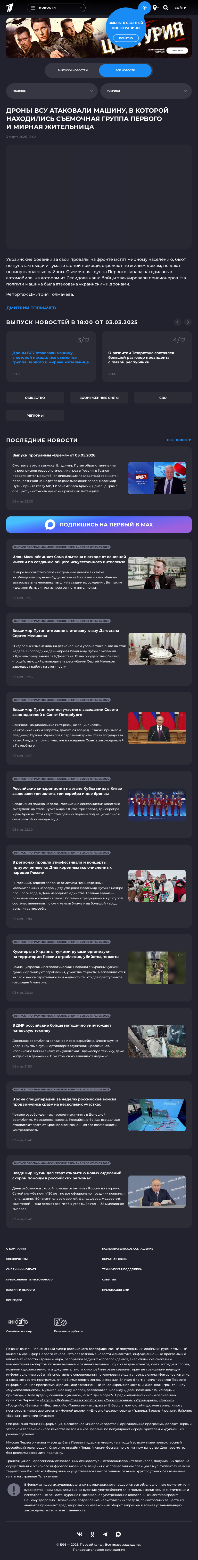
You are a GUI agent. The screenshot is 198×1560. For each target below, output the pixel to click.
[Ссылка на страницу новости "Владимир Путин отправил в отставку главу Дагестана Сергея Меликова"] (99, 649)
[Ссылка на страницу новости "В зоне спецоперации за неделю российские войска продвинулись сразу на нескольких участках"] (99, 1115)
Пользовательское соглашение (127, 1248)
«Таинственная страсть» (87, 1405)
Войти (181, 8)
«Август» (47, 1400)
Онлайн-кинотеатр (21, 1269)
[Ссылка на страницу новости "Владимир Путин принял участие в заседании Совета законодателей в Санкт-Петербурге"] (99, 728)
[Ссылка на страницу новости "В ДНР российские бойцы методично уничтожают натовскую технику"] (99, 1041)
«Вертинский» (54, 1405)
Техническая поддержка (122, 1269)
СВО (163, 398)
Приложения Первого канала (29, 1279)
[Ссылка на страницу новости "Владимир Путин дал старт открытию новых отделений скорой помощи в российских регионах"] (99, 1191)
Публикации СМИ (115, 1290)
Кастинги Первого (20, 1290)
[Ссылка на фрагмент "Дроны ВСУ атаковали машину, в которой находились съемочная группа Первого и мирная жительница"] (51, 356)
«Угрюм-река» (145, 1400)
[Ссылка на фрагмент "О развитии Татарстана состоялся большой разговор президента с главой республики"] (147, 356)
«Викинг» (166, 1400)
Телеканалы (48, 1476)
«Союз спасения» (118, 1400)
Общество (35, 398)
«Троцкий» (14, 1405)
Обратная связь (114, 1259)
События (109, 1279)
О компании (16, 1248)
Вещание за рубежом (68, 1325)
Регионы (35, 415)
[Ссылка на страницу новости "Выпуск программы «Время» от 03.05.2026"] (99, 478)
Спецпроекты (17, 1259)
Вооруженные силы (99, 398)
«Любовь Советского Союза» (79, 1400)
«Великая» (33, 1405)
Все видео (14, 1300)
